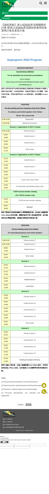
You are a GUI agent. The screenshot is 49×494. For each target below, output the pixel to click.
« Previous (20, 404)
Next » (28, 404)
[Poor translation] (6, 442)
